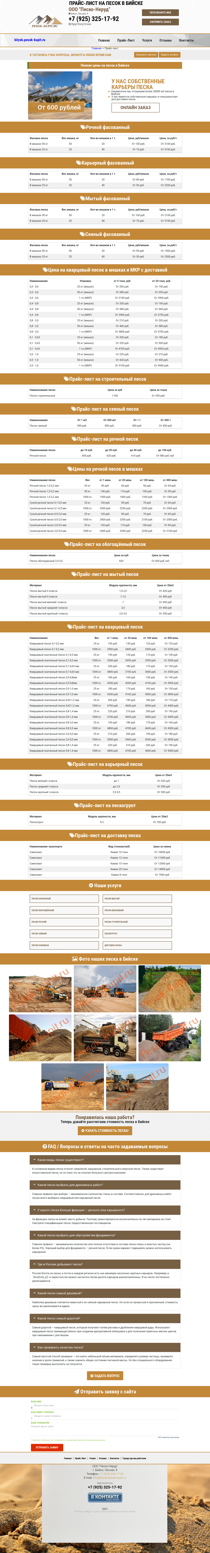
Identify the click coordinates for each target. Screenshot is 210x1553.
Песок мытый (112, 898)
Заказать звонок (146, 54)
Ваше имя (36, 1400)
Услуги (147, 40)
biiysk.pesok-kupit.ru (29, 40)
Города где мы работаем (134, 1457)
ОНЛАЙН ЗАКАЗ (135, 107)
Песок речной (39, 922)
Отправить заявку (47, 1446)
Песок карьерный (41, 898)
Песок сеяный (39, 933)
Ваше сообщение (40, 1421)
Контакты (186, 40)
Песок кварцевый (114, 910)
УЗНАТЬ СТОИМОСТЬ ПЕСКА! (105, 1131)
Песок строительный (116, 922)
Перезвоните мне (160, 12)
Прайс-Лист (126, 40)
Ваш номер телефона (42, 1411)
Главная (104, 40)
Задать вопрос (170, 54)
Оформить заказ (160, 21)
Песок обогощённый (43, 910)
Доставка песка (113, 945)
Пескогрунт (111, 933)
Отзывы (165, 40)
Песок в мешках (40, 945)
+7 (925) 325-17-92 (94, 19)
